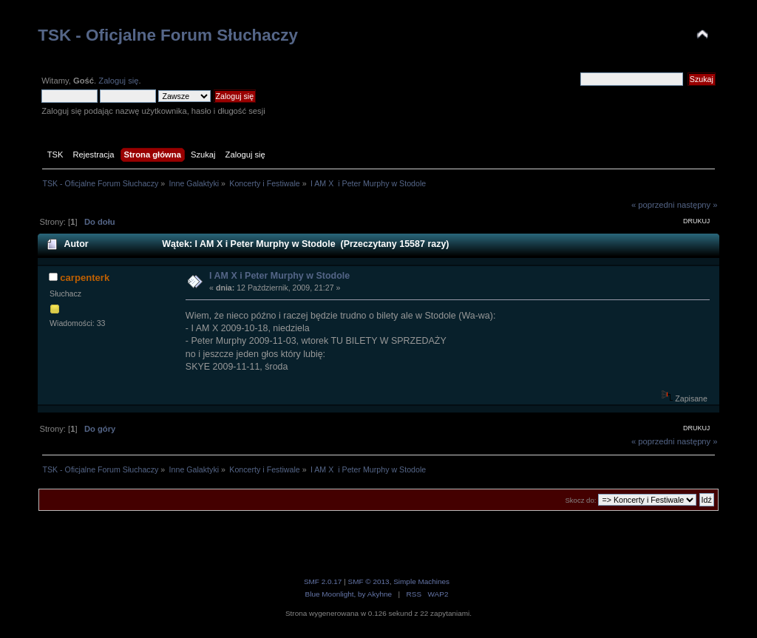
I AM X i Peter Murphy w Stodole (279, 276)
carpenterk (84, 277)
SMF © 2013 (369, 581)
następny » (697, 204)
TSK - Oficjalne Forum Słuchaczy (168, 35)
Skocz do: (580, 500)
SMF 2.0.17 (323, 581)
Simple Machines (421, 581)
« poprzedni (653, 204)
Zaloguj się (118, 80)
